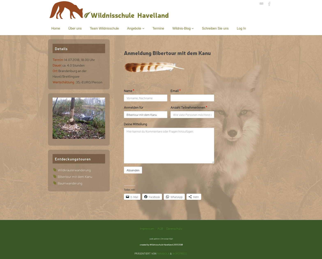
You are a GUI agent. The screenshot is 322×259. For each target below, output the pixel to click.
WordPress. (180, 253)
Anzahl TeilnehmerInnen (188, 107)
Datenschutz (174, 228)
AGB (160, 228)
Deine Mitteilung (135, 124)
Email (175, 90)
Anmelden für (133, 107)
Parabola (163, 253)
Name (129, 90)
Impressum (147, 228)
